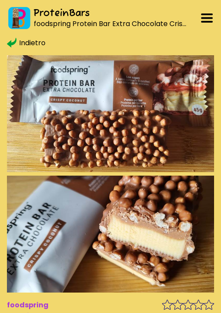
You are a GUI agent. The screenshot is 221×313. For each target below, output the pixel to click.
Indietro (26, 43)
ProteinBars (61, 13)
